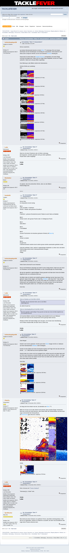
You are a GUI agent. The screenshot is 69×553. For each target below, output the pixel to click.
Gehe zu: (30, 537)
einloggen (15, 14)
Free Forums (37, 549)
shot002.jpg (23, 392)
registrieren (22, 14)
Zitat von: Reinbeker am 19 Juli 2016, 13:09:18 (30, 299)
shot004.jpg (23, 372)
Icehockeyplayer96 (11, 42)
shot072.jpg (23, 474)
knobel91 (8, 195)
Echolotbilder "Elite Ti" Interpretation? (32, 42)
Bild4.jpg (22, 103)
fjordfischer (8, 513)
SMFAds (32, 549)
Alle (9, 35)
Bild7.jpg (22, 130)
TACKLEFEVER (9, 9)
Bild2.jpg (22, 86)
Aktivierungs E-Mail (6, 15)
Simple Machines (40, 547)
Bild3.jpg (22, 94)
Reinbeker (8, 178)
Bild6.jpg (22, 122)
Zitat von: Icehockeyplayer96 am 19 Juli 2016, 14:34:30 (31, 309)
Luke (6, 147)
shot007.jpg (23, 382)
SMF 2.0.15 (28, 547)
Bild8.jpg (22, 139)
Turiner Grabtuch (34, 488)
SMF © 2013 (34, 547)
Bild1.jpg (22, 77)
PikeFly (7, 400)
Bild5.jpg (22, 112)
